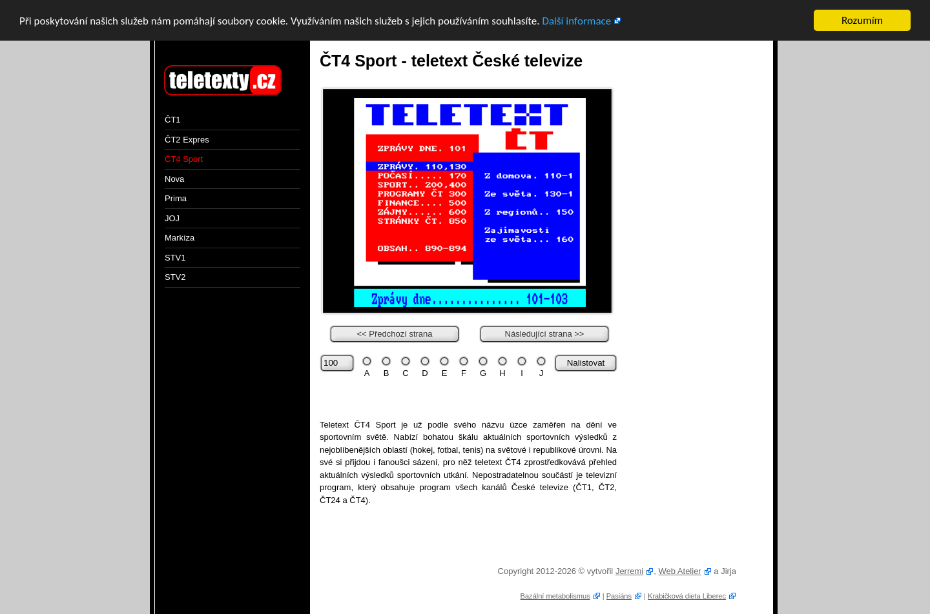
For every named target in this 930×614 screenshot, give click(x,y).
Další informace (576, 21)
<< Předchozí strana (394, 333)
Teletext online (219, 81)
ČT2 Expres (187, 139)
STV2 (175, 277)
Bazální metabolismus (555, 595)
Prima (176, 198)
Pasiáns (619, 595)
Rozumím (862, 20)
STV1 (175, 257)
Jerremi (629, 571)
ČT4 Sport (184, 159)
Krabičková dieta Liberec (687, 595)
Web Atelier (679, 571)
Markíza (179, 238)
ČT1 (173, 119)
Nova (174, 178)
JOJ (172, 218)
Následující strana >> (544, 333)
